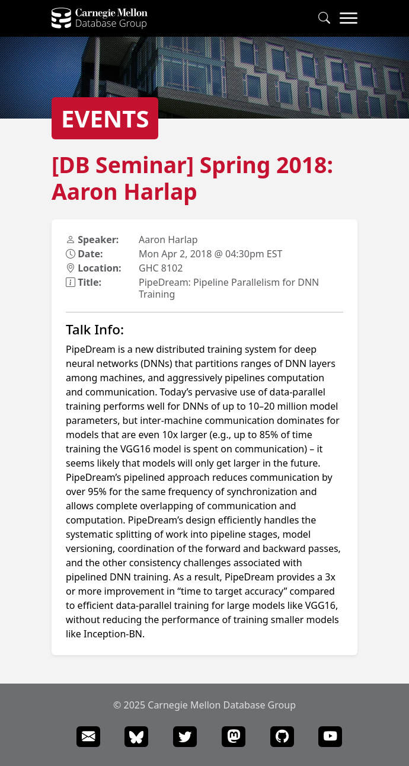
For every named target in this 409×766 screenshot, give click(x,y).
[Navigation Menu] (348, 18)
